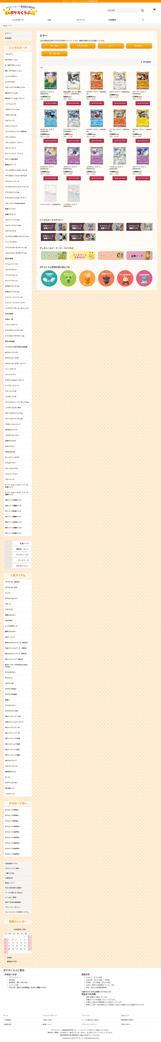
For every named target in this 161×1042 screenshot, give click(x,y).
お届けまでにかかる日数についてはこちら (96, 992)
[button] (143, 20)
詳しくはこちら (22, 982)
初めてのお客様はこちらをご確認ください (32, 987)
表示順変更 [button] (146, 62)
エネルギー (139, 46)
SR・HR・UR (54, 54)
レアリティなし (82, 46)
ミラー (110, 46)
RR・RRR (54, 46)
